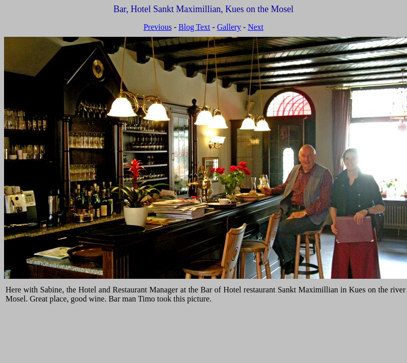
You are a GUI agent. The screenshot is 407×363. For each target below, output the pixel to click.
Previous (158, 27)
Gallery (229, 27)
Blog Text (194, 27)
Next (255, 27)
